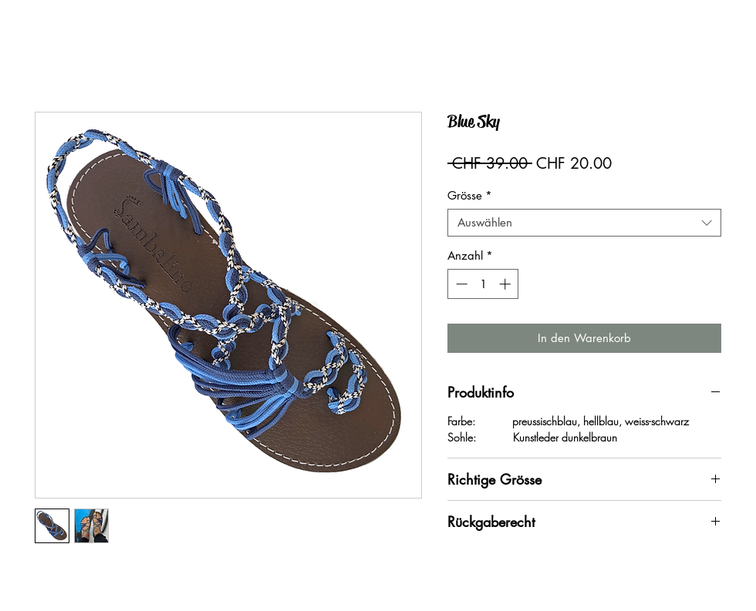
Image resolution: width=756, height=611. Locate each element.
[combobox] (584, 223)
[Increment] (506, 284)
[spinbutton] (483, 284)
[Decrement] (460, 284)
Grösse (469, 196)
